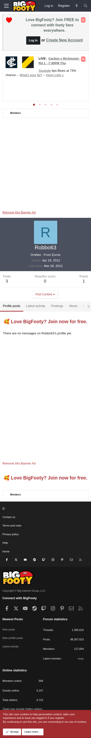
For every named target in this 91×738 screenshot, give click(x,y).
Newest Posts (12, 619)
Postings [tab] (57, 306)
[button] (44, 508)
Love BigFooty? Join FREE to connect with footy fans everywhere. (52, 25)
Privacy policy (10, 534)
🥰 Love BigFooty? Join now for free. (45, 321)
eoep (81, 658)
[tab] (34, 104)
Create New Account (64, 40)
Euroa (56, 255)
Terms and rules (11, 525)
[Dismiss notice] (83, 20)
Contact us (8, 517)
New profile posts (12, 637)
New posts (8, 629)
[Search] (85, 6)
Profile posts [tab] (11, 306)
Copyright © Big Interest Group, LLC (23, 590)
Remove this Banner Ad (19, 212)
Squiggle (45, 70)
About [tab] (73, 306)
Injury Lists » (55, 75)
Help (5, 542)
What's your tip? (31, 75)
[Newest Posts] (76, 6)
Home (5, 551)
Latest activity (10, 646)
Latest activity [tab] (35, 306)
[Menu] (6, 6)
